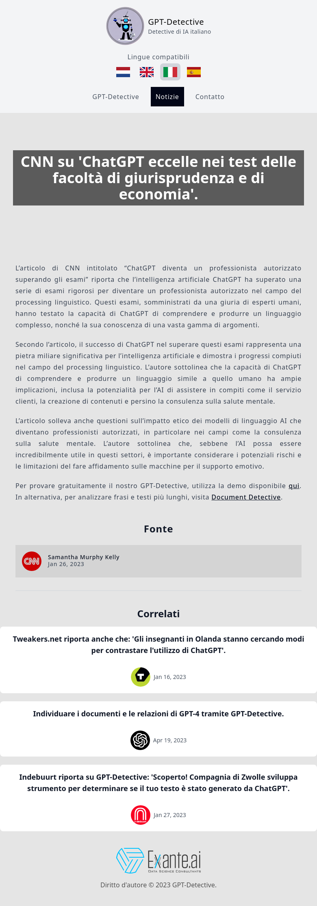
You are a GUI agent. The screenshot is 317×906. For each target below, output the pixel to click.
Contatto (210, 96)
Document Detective (246, 497)
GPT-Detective (115, 96)
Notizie (167, 96)
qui (294, 485)
